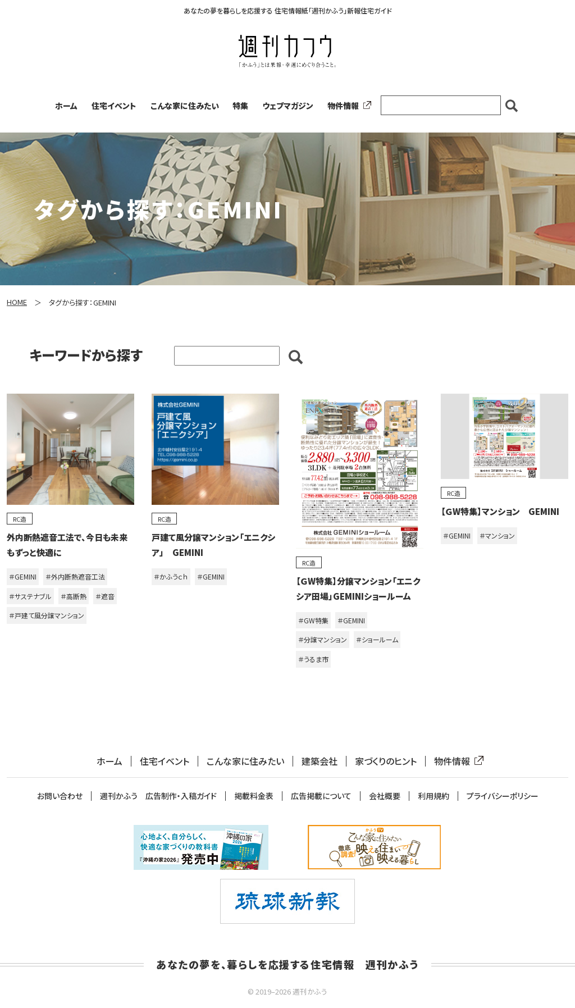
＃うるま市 (313, 659)
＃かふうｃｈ (171, 576)
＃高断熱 (73, 596)
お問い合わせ (60, 796)
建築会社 (319, 761)
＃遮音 (105, 596)
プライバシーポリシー (503, 796)
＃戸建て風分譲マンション (46, 615)
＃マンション (497, 535)
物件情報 (347, 105)
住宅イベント (114, 105)
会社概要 (384, 796)
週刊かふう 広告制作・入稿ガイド (158, 796)
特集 (240, 105)
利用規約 (433, 796)
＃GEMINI (22, 576)
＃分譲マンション (322, 639)
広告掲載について (321, 796)
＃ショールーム (377, 639)
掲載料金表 (253, 796)
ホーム (66, 105)
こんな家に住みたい (184, 105)
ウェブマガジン (287, 105)
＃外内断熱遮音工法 (75, 576)
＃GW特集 (313, 620)
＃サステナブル (30, 596)
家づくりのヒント (386, 761)
